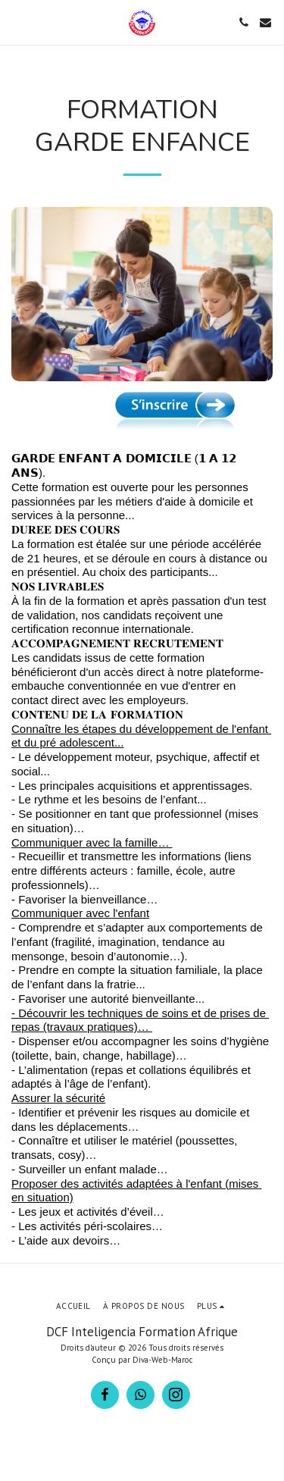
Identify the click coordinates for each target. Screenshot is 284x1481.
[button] (17, 22)
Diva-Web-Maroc (163, 1359)
